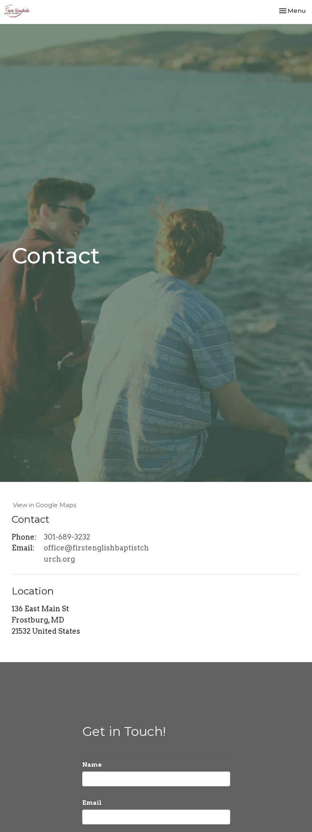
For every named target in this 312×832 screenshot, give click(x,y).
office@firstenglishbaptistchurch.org (96, 553)
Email (92, 802)
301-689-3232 (67, 537)
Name (92, 764)
